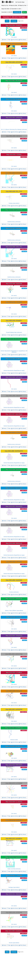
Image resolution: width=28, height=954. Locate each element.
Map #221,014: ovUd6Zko (14, 838)
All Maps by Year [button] (22, 5)
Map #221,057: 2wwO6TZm (14, 43)
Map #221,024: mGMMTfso (14, 654)
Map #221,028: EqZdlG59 (14, 580)
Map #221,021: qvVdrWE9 (14, 709)
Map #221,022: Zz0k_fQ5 (14, 691)
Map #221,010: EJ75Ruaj (14, 912)
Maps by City (4, 5)
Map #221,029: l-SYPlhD (14, 562)
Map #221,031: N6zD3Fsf (14, 525)
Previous (13, 21)
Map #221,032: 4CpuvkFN (14, 506)
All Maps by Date (13, 5)
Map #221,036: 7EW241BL (14, 432)
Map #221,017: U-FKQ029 (14, 783)
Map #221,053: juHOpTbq (14, 117)
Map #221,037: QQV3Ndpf (14, 414)
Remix (4, 39)
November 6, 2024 (15, 8)
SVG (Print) (14, 39)
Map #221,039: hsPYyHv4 (14, 377)
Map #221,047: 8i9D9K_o (14, 228)
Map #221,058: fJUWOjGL (14, 25)
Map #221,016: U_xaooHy (14, 801)
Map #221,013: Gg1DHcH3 (14, 857)
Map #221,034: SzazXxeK (14, 469)
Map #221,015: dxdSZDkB (14, 820)
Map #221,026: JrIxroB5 (14, 617)
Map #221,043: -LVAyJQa (14, 302)
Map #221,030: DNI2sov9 (14, 543)
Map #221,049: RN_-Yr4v (14, 191)
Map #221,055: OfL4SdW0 (14, 80)
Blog (24, 12)
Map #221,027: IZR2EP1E (14, 598)
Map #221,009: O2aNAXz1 (14, 931)
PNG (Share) (22, 39)
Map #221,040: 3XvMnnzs (14, 358)
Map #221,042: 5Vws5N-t (14, 320)
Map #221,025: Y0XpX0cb (14, 635)
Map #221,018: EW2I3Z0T (14, 764)
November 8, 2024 (6, 12)
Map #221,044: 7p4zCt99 (14, 283)
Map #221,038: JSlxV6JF (14, 395)
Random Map (17, 12)
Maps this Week (5, 8)
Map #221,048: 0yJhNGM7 (14, 210)
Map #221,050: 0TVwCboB (14, 173)
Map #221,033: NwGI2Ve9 (14, 488)
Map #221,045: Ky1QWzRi (14, 265)
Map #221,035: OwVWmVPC (14, 451)
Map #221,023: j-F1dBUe (14, 672)
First (7, 21)
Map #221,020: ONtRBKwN (14, 728)
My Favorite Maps (20, 2)
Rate (9, 39)
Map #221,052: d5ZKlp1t (14, 136)
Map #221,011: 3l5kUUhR (14, 894)
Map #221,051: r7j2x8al (14, 154)
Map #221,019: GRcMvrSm (14, 746)
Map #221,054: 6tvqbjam (14, 99)
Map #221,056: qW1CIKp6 (14, 62)
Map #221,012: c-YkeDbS (14, 875)
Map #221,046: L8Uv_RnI (14, 246)
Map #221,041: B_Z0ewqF (14, 339)
